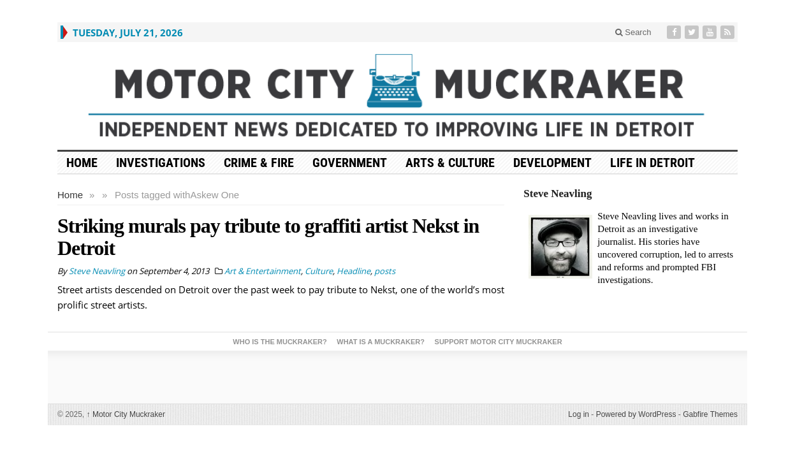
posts (384, 271)
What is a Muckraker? (381, 342)
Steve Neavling (557, 193)
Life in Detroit (652, 162)
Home (70, 194)
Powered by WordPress (636, 414)
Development (552, 162)
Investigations (160, 162)
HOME (82, 162)
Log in (578, 414)
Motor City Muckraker (126, 414)
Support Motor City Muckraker (498, 342)
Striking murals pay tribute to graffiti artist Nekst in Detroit (268, 236)
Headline (353, 271)
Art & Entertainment (262, 271)
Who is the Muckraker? (279, 342)
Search (633, 32)
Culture (319, 271)
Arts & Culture (450, 162)
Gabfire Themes (710, 414)
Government (349, 162)
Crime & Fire (259, 162)
